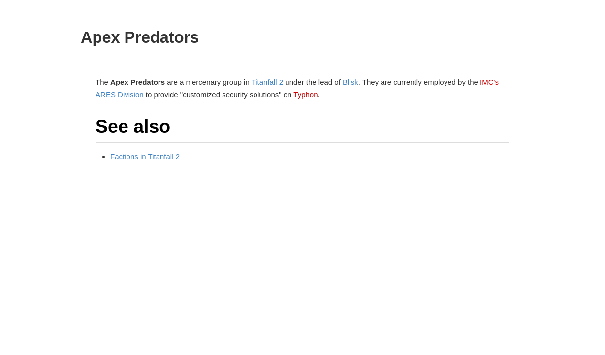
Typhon (305, 94)
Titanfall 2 (267, 82)
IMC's (489, 82)
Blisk (350, 82)
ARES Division (120, 94)
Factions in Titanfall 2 (145, 156)
